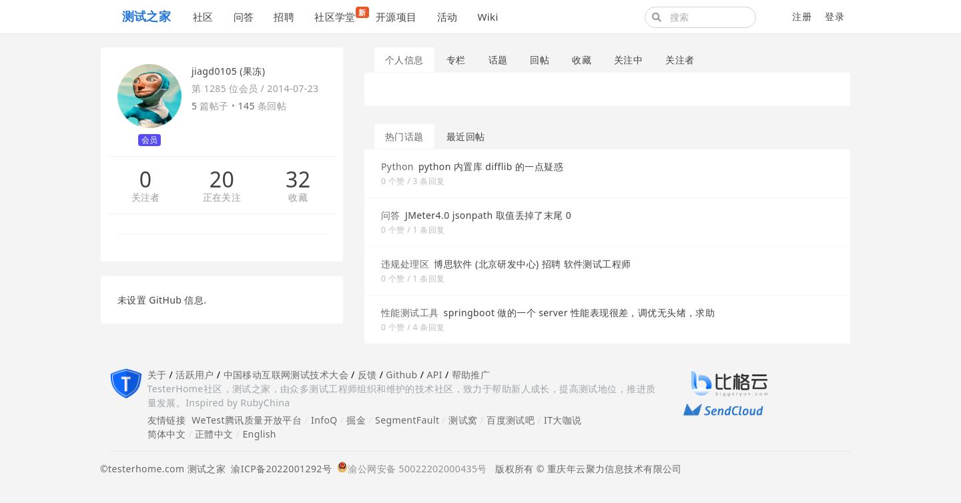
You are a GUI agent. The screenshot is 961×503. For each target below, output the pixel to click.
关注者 (145, 197)
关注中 (628, 59)
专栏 (456, 59)
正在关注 (222, 197)
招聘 (284, 16)
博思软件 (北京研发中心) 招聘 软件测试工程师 (532, 264)
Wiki (487, 16)
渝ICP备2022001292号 (279, 468)
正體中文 (214, 434)
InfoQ (324, 420)
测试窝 (462, 420)
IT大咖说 (563, 420)
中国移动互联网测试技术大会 (286, 374)
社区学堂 (340, 15)
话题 (498, 59)
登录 (834, 16)
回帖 (539, 59)
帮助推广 (471, 374)
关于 (157, 374)
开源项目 (396, 16)
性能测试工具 (410, 312)
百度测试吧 (511, 420)
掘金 (356, 420)
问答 (244, 16)
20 (222, 179)
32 (298, 179)
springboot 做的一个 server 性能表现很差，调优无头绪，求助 (579, 312)
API (434, 374)
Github (401, 374)
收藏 (298, 197)
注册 (802, 16)
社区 (203, 16)
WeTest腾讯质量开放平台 (247, 420)
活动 (447, 16)
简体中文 (166, 434)
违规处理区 (405, 264)
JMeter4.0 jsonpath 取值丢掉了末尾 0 (488, 215)
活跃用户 (195, 374)
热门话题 (404, 136)
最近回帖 (465, 136)
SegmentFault (407, 420)
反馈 (367, 374)
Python (397, 166)
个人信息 (404, 59)
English (259, 434)
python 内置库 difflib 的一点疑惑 (490, 166)
